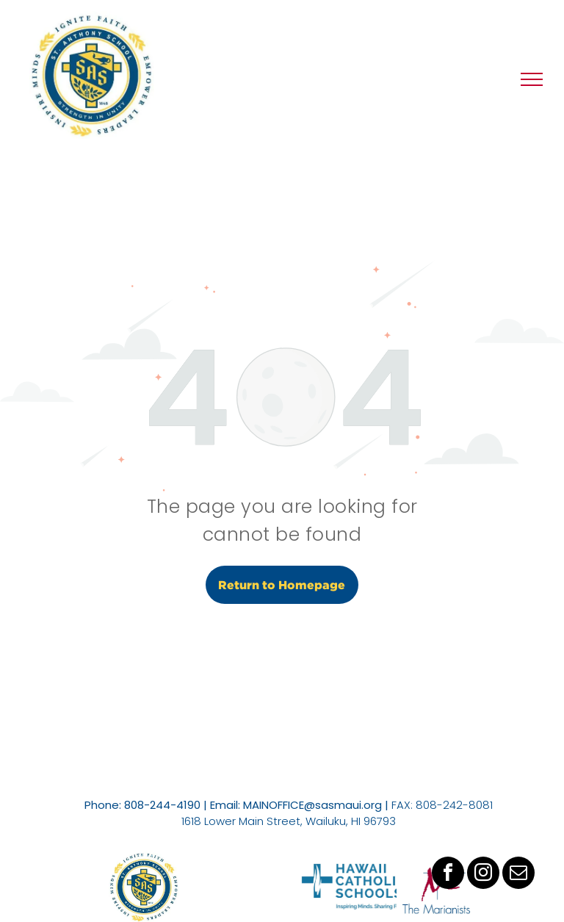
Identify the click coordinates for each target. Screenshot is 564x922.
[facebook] (448, 875)
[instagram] (483, 875)
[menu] (532, 79)
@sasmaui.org (343, 805)
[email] (518, 875)
